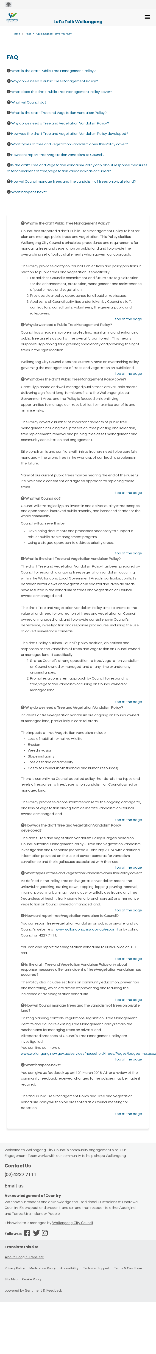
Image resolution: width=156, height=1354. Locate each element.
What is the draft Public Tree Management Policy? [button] (53, 71)
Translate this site (21, 1247)
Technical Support (96, 1268)
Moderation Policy (42, 1268)
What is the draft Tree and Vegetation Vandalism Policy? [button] (59, 113)
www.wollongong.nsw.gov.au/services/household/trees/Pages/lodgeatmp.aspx (88, 1053)
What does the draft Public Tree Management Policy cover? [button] (61, 92)
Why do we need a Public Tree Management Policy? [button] (54, 81)
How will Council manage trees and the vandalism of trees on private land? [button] (73, 181)
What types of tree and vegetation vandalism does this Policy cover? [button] (69, 144)
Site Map (11, 1279)
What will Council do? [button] (29, 102)
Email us (14, 1186)
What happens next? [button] (29, 192)
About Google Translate (24, 1257)
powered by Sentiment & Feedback (33, 1290)
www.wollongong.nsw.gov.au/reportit (87, 929)
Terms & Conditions (128, 1268)
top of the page (128, 319)
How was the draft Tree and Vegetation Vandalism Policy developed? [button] (69, 133)
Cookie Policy (32, 1279)
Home (16, 33)
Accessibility (69, 1268)
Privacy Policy (15, 1268)
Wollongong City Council (72, 1222)
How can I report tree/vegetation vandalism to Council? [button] (58, 155)
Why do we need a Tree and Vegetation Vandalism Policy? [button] (60, 123)
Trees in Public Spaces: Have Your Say (48, 33)
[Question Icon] (9, 70)
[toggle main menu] (147, 17)
